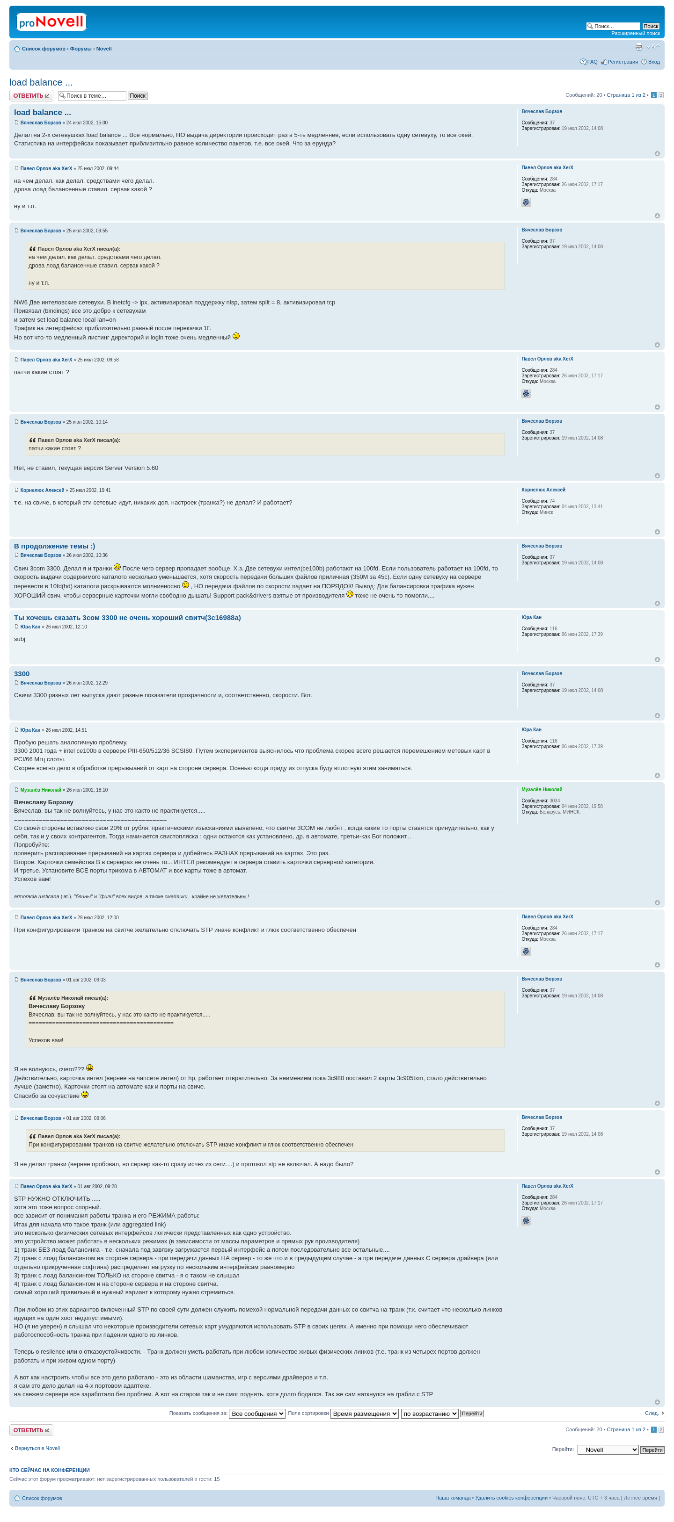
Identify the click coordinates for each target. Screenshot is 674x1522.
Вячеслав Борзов (41, 122)
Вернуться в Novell (37, 1448)
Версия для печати (639, 47)
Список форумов (44, 48)
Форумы (81, 48)
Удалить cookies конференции (512, 1497)
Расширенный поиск (635, 33)
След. (652, 1413)
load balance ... (41, 82)
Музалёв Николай (41, 790)
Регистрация (623, 62)
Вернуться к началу (657, 153)
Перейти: (563, 1449)
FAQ (592, 62)
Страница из (626, 95)
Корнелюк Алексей (43, 490)
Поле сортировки (343, 1413)
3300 (21, 674)
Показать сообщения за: (227, 1413)
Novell (104, 48)
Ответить (31, 95)
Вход (654, 62)
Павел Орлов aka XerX (47, 168)
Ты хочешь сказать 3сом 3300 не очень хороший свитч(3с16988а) (127, 617)
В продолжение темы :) (54, 546)
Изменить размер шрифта (653, 47)
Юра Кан (31, 626)
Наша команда (452, 1497)
